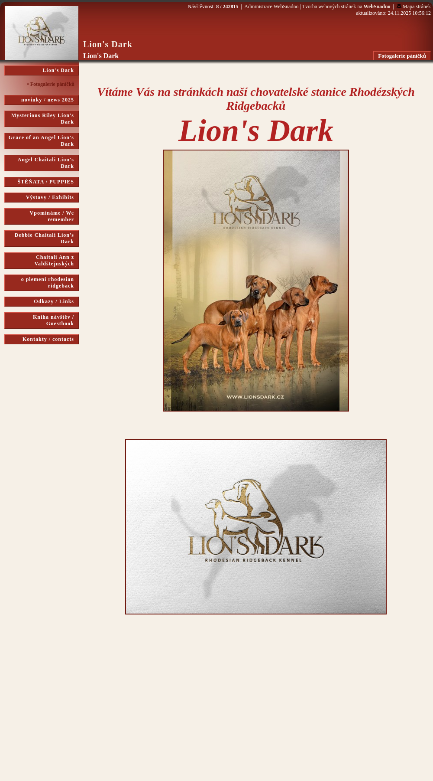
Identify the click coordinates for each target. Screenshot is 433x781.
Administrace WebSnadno (271, 6)
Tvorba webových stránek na (346, 6)
